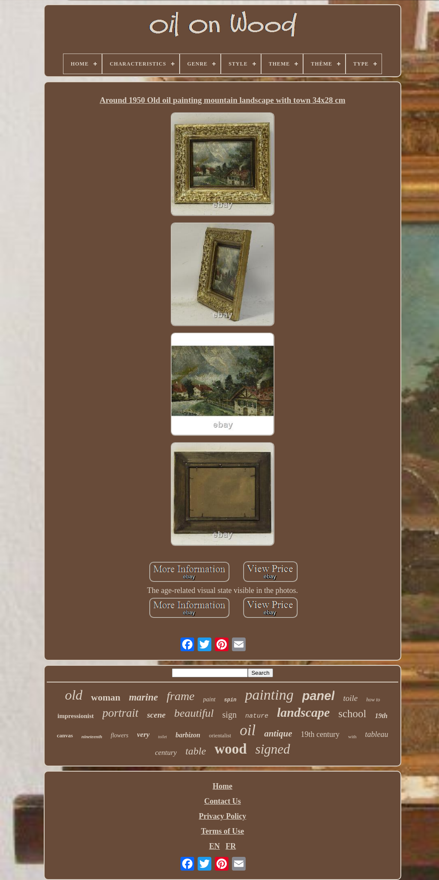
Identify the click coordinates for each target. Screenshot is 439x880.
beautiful (193, 713)
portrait (120, 712)
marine (143, 697)
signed (273, 749)
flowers (119, 735)
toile (350, 698)
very (143, 734)
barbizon (187, 735)
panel (318, 696)
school (352, 713)
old (73, 695)
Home (222, 786)
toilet (162, 736)
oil (248, 730)
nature (256, 716)
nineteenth (91, 736)
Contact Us (222, 801)
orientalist (220, 735)
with (352, 736)
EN (214, 846)
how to (373, 700)
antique (278, 733)
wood (230, 749)
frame (180, 696)
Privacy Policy (222, 816)
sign (230, 714)
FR (231, 846)
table (195, 751)
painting (269, 695)
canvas (65, 735)
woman (105, 697)
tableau (376, 734)
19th (381, 715)
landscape (303, 712)
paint (209, 699)
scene (156, 714)
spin (230, 700)
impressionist (75, 715)
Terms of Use (222, 831)
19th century (320, 734)
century (166, 752)
